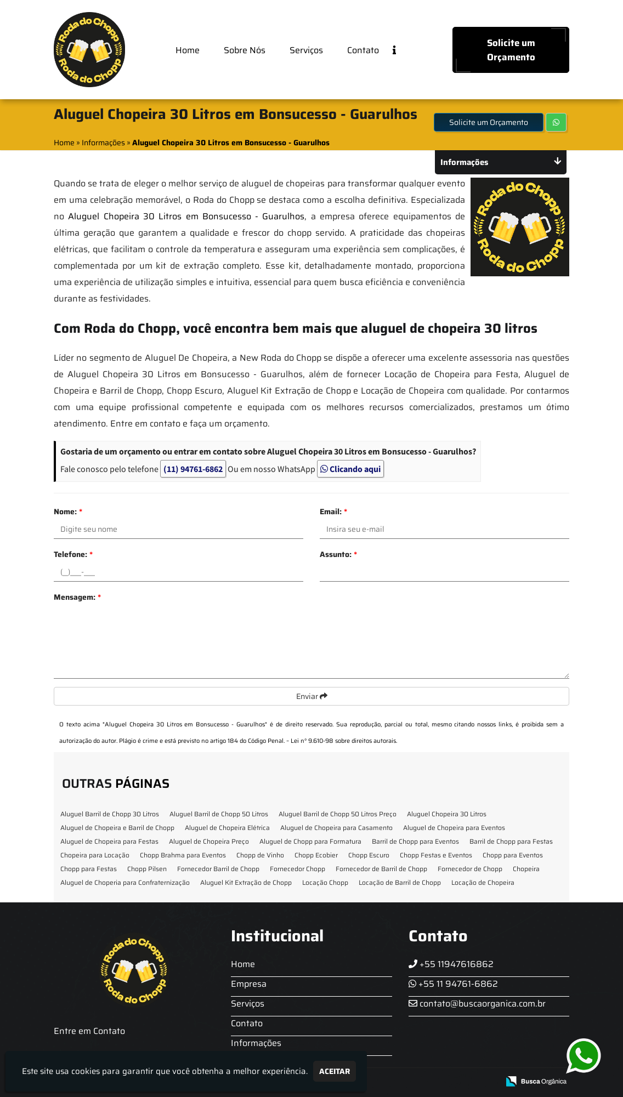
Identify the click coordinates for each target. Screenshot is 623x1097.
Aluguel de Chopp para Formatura (310, 841)
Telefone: (73, 554)
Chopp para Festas (88, 868)
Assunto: (338, 554)
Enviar (311, 696)
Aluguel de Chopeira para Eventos (454, 827)
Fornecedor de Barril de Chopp (381, 868)
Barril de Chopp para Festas (511, 841)
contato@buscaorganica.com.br (477, 1003)
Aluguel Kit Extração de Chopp (246, 882)
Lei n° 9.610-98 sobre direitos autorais (343, 741)
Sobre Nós (244, 50)
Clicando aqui (350, 468)
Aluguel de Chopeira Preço (209, 841)
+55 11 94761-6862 (453, 984)
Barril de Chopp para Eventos (415, 841)
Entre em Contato (89, 1031)
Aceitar (334, 1071)
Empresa (249, 984)
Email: (333, 511)
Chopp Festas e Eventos (436, 855)
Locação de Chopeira (482, 882)
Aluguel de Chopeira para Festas (109, 841)
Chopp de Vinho (260, 855)
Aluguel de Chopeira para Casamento (336, 827)
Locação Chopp (325, 882)
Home (187, 50)
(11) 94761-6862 (193, 468)
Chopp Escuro (368, 855)
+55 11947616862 (451, 964)
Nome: (68, 511)
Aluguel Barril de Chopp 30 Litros (109, 814)
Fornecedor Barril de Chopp (218, 868)
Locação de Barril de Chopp (400, 882)
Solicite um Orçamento (511, 50)
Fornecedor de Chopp (470, 868)
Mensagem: (77, 597)
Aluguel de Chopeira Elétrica (227, 827)
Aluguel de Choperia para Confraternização (125, 882)
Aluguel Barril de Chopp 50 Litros (218, 814)
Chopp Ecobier (316, 855)
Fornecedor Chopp (297, 868)
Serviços (306, 50)
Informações (256, 1043)
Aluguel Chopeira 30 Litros (446, 814)
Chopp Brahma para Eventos (183, 855)
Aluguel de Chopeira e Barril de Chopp (117, 827)
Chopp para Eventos (513, 855)
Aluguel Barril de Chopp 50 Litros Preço (338, 814)
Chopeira (526, 868)
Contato (363, 50)
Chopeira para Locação (94, 855)
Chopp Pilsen (147, 868)
